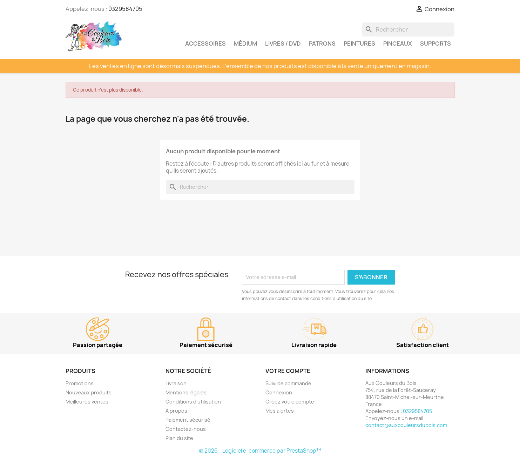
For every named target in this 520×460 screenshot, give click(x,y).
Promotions (80, 383)
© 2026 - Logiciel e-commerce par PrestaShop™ (260, 450)
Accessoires (205, 43)
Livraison (176, 383)
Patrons (322, 43)
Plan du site (179, 438)
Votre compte (287, 371)
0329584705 (125, 9)
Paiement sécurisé (188, 419)
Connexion (278, 392)
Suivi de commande (288, 383)
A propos (176, 410)
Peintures (359, 43)
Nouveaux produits (89, 392)
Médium (245, 43)
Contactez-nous (186, 429)
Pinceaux (397, 43)
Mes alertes (279, 410)
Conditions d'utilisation (193, 401)
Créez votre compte (289, 401)
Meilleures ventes (87, 401)
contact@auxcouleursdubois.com (406, 425)
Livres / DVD (283, 43)
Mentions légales (186, 392)
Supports (435, 43)
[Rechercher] (408, 29)
